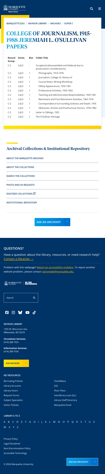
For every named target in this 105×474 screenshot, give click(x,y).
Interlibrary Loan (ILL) (65, 395)
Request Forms (11, 395)
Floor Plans (60, 390)
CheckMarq (60, 381)
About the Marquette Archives (24, 158)
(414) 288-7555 (11, 342)
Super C (68, 23)
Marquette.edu (15, 23)
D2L (56, 385)
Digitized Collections (20, 193)
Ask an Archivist (49, 222)
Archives (55, 23)
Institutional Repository (21, 202)
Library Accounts (12, 385)
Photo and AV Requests (20, 184)
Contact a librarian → (19, 259)
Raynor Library (37, 23)
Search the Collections (20, 175)
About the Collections (20, 167)
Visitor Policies (11, 405)
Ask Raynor (12, 363)
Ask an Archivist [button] (78, 461)
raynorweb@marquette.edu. (58, 271)
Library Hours (11, 390)
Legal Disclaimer (12, 443)
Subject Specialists (13, 400)
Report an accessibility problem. (55, 267)
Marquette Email (62, 405)
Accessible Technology (15, 453)
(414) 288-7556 (11, 351)
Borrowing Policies (13, 381)
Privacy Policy (11, 438)
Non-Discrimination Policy (17, 448)
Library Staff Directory (65, 400)
